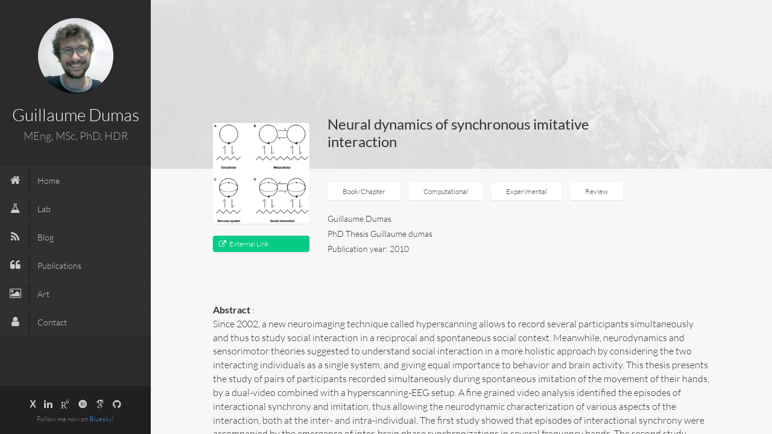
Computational (445, 191)
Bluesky (100, 419)
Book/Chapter (364, 191)
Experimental (526, 191)
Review (596, 191)
